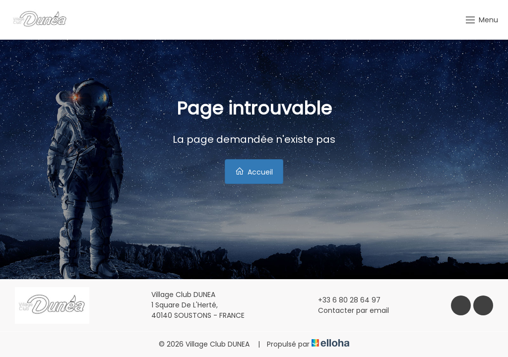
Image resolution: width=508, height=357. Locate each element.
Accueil (254, 172)
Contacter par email (348, 310)
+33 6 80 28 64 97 (344, 300)
